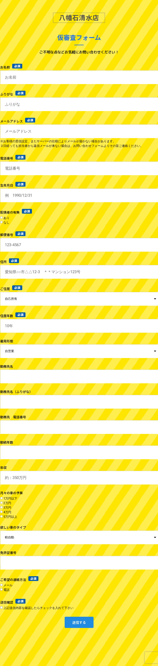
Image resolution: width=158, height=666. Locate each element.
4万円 (7, 512)
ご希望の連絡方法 (13, 579)
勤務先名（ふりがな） (16, 392)
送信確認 (7, 602)
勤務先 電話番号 (13, 417)
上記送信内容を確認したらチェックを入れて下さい (38, 608)
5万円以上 (10, 516)
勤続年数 (6, 443)
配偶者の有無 (10, 212)
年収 (3, 468)
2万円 (7, 503)
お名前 (5, 67)
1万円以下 (10, 498)
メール (8, 585)
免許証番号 (8, 553)
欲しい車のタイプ (13, 528)
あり (6, 218)
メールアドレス (12, 121)
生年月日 (7, 185)
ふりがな (7, 94)
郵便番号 (7, 234)
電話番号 (7, 158)
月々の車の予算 (11, 493)
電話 (6, 589)
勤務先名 (6, 367)
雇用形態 (6, 341)
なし (6, 222)
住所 (3, 261)
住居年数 (7, 315)
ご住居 (5, 288)
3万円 (7, 507)
